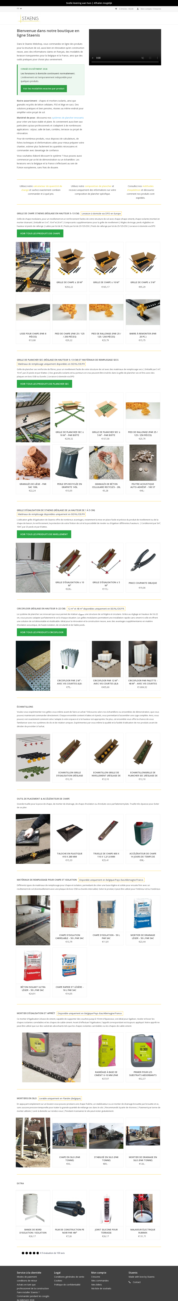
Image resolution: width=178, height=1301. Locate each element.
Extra (20, 1183)
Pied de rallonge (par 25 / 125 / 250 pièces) (106, 335)
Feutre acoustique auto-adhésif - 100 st (142, 486)
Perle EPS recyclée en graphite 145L (69, 486)
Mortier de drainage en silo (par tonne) (143, 1159)
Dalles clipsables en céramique (141, 18)
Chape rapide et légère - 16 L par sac (70, 989)
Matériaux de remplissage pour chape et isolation (47, 879)
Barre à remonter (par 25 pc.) (143, 335)
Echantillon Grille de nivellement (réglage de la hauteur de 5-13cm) (106, 774)
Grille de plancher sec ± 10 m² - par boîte (70, 434)
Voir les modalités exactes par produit (43, 88)
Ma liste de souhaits (101, 1288)
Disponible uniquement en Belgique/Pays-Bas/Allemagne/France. (111, 879)
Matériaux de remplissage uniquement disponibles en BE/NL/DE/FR (51, 363)
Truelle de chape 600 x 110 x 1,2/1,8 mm (106, 855)
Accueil (69, 18)
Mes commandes (100, 1280)
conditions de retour (27, 1280)
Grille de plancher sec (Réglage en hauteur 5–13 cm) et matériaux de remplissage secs (67, 359)
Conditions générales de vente (69, 1276)
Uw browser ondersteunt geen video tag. (125, 47)
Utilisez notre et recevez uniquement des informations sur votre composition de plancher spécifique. (92, 190)
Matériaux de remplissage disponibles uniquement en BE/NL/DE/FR (51, 514)
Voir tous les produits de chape (40, 233)
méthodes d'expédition (90, 18)
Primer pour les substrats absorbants (143, 1074)
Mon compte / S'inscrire (149, 9)
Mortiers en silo (27, 1098)
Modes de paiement (27, 1276)
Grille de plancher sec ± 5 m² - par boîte (106, 434)
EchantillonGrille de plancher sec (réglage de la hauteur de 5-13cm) (143, 774)
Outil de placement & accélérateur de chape (43, 798)
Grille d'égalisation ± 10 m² (69, 584)
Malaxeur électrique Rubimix (142, 1231)
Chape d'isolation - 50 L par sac (106, 937)
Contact (137, 1282)
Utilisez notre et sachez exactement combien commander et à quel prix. (41, 190)
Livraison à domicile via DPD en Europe (101, 213)
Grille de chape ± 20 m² (69, 282)
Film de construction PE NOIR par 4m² (69, 1231)
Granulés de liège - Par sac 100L (32, 486)
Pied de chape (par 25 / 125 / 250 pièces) (69, 335)
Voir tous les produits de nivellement (44, 534)
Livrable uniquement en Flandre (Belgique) (60, 1098)
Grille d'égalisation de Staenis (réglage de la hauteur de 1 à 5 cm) (56, 510)
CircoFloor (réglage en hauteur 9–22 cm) (41, 608)
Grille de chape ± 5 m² (142, 282)
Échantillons (25, 706)
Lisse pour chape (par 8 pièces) (33, 335)
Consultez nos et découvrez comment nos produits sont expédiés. (141, 192)
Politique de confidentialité (67, 1284)
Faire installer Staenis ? (28, 1292)
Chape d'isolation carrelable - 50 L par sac (69, 937)
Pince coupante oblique (143, 582)
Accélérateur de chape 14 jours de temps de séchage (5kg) (143, 855)
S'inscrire (95, 1276)
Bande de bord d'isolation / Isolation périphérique (32, 1231)
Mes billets (96, 1284)
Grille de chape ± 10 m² (106, 282)
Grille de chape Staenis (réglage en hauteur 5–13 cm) (48, 213)
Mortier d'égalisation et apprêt (36, 1013)
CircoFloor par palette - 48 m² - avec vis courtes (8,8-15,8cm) (143, 682)
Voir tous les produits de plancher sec (44, 383)
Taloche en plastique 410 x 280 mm (69, 855)
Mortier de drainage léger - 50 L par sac (143, 937)
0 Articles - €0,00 (124, 9)
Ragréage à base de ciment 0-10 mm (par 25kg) (106, 1074)
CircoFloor (113, 18)
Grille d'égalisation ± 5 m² (106, 584)
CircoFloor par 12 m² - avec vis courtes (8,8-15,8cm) (106, 682)
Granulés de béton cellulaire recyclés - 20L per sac (106, 486)
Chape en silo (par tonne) (69, 1159)
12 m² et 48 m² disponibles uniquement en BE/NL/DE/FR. (96, 608)
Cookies (58, 1280)
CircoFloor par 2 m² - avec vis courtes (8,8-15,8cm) (69, 682)
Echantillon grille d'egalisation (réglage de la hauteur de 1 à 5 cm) (69, 774)
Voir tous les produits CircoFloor (41, 632)
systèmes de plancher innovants (68, 117)
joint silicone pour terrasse (106, 1231)
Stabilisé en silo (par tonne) (106, 1159)
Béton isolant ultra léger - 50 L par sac (33, 989)
